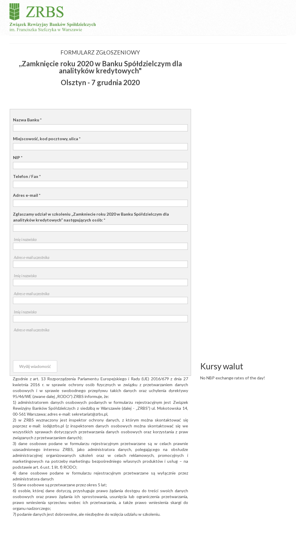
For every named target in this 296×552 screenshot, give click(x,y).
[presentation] (58, 344)
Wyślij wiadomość (35, 366)
